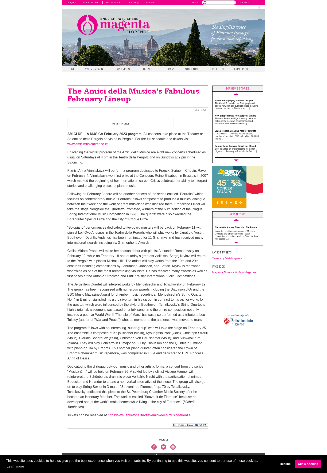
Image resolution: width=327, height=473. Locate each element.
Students (191, 69)
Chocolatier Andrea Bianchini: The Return (236, 227)
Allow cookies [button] (308, 464)
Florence (146, 69)
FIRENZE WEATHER (238, 294)
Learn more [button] (15, 466)
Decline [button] (285, 464)
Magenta (72, 2)
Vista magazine (94, 69)
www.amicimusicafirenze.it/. (88, 144)
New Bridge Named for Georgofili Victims (235, 116)
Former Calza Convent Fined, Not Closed (235, 146)
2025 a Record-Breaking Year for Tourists (235, 131)
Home (71, 69)
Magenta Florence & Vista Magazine (234, 272)
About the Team (91, 2)
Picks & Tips (216, 69)
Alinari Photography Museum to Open (234, 100)
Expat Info (241, 69)
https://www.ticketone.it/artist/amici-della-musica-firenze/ (149, 415)
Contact (150, 2)
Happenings (122, 69)
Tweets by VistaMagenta (227, 258)
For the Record (113, 2)
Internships (133, 2)
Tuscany (169, 69)
